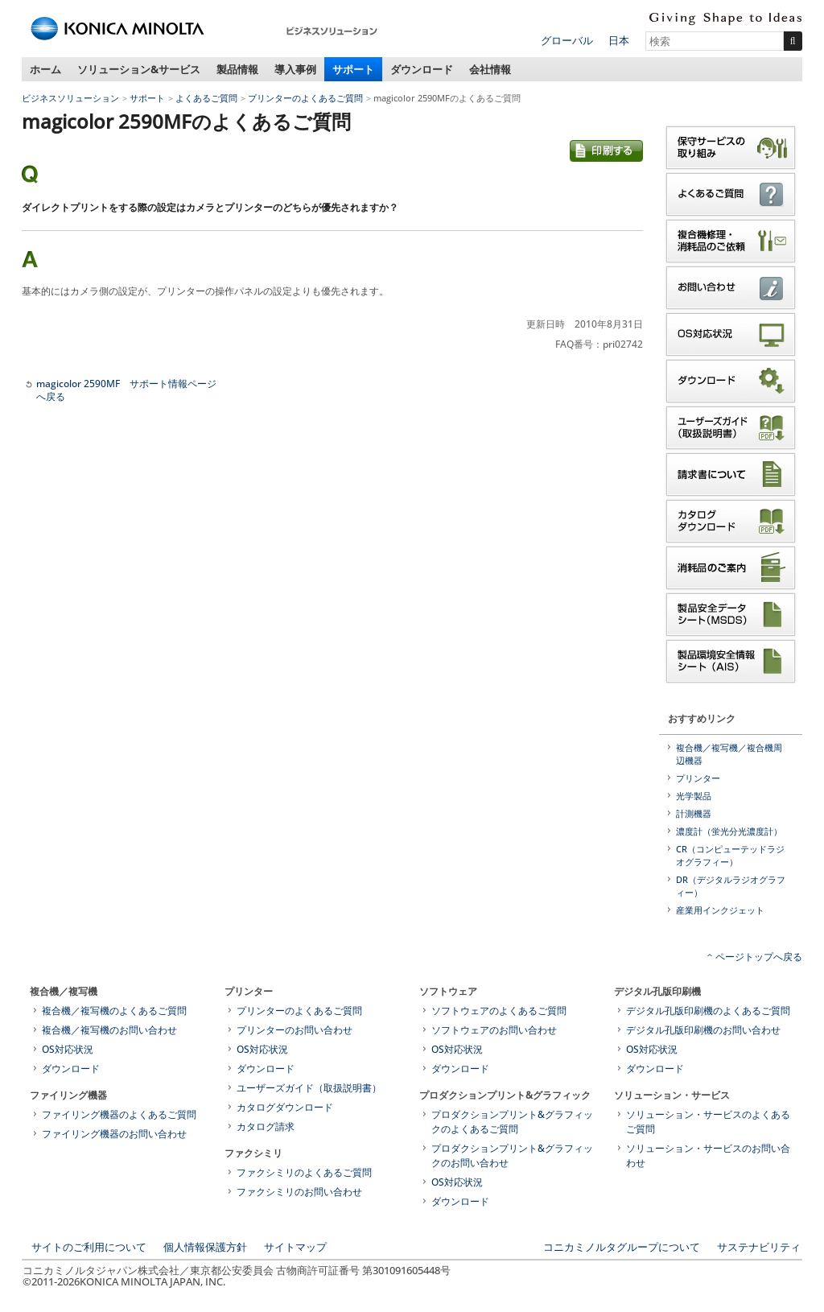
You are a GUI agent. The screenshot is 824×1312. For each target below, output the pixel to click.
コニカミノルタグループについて (621, 1247)
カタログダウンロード (285, 1107)
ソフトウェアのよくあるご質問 (498, 1010)
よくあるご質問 (206, 98)
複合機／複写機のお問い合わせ (109, 1030)
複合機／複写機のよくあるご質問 (114, 1010)
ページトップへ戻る (758, 956)
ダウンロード (421, 69)
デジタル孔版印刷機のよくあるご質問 (708, 1010)
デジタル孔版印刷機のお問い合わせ (703, 1030)
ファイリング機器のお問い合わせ (114, 1134)
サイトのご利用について (88, 1247)
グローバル (567, 40)
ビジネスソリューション (70, 98)
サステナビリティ (759, 1247)
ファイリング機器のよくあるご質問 (119, 1114)
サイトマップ (295, 1247)
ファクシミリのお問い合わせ (299, 1192)
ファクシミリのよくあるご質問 (304, 1172)
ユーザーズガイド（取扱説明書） (309, 1088)
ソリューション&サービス (138, 69)
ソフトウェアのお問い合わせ (494, 1030)
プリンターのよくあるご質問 (305, 98)
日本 (618, 40)
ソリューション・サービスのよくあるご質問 (708, 1122)
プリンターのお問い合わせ (294, 1030)
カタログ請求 (266, 1126)
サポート (353, 69)
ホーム (45, 69)
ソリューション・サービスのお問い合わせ (708, 1155)
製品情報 (237, 69)
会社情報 (490, 69)
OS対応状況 (67, 1049)
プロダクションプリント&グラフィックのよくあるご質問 (512, 1122)
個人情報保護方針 (205, 1247)
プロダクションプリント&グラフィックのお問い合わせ (512, 1155)
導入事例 (295, 69)
